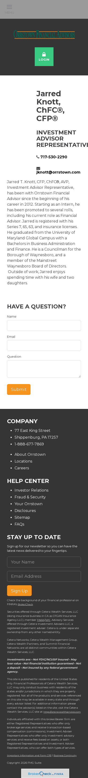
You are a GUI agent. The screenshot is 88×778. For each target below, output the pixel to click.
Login (44, 56)
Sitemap (22, 517)
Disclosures (25, 510)
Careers (22, 468)
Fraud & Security (30, 497)
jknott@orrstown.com (58, 172)
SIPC (47, 620)
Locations (23, 461)
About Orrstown (30, 454)
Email (11, 336)
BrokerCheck (25, 604)
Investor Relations (31, 490)
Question (14, 356)
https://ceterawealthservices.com (62, 711)
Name (11, 316)
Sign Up (19, 590)
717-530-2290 (53, 157)
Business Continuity (65, 755)
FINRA (40, 620)
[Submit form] (19, 389)
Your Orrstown (28, 504)
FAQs (19, 524)
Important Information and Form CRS (29, 755)
